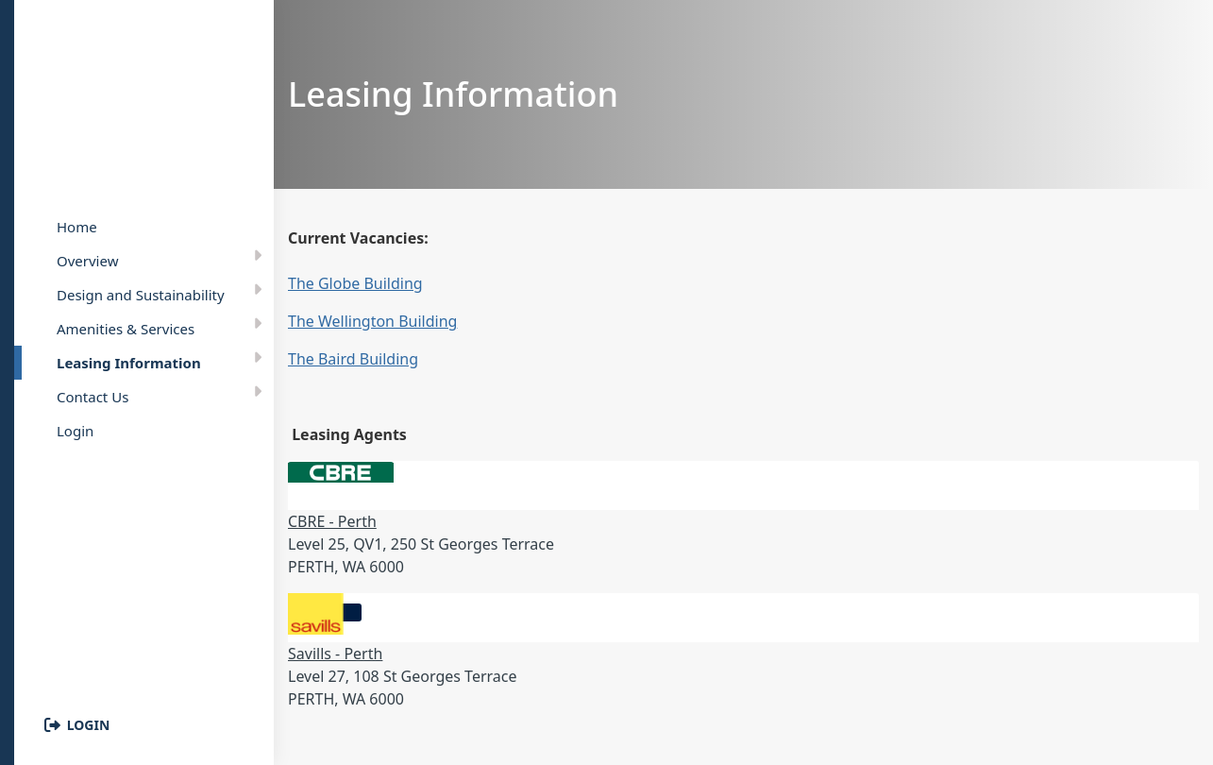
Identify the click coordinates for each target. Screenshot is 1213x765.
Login (88, 725)
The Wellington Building (372, 321)
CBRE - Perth (332, 521)
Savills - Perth (335, 653)
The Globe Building (355, 283)
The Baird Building (353, 358)
